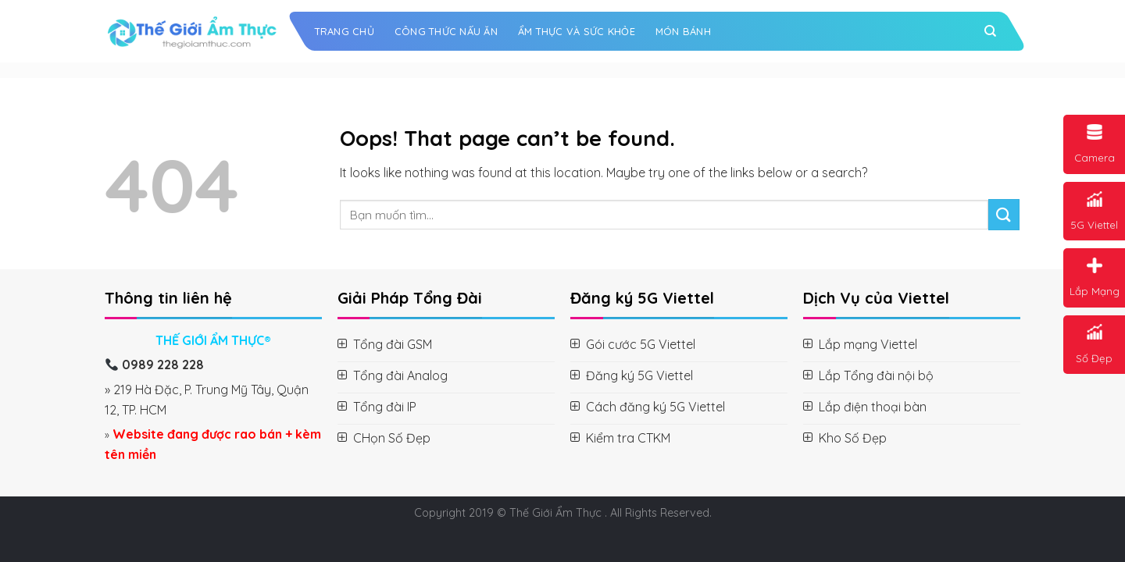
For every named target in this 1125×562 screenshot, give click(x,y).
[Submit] (1004, 214)
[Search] (990, 31)
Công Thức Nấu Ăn (446, 31)
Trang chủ (344, 31)
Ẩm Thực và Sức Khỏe (576, 31)
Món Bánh (683, 31)
